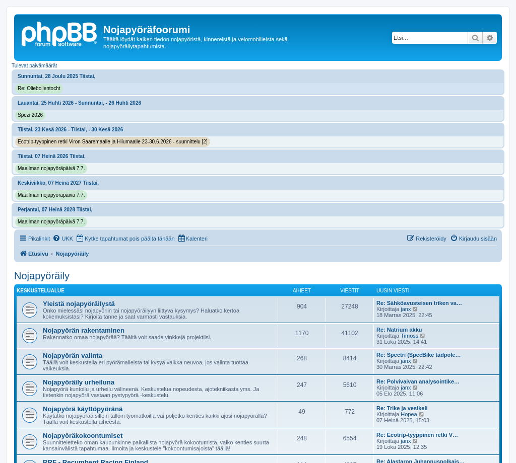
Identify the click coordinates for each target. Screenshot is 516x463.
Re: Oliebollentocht (39, 88)
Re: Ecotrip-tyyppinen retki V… (417, 435)
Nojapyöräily (42, 275)
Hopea (409, 414)
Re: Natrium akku (399, 330)
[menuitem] (62, 239)
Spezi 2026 (30, 115)
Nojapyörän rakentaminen (83, 330)
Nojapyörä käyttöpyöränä (82, 409)
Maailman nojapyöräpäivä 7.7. (51, 168)
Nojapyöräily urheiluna (78, 382)
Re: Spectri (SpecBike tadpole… (418, 355)
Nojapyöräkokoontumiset (82, 435)
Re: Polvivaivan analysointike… (418, 381)
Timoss (409, 336)
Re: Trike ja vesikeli (402, 408)
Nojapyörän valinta (72, 355)
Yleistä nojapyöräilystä (79, 303)
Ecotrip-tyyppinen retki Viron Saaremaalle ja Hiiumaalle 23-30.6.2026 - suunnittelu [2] (113, 141)
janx (406, 309)
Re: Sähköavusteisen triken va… (419, 303)
